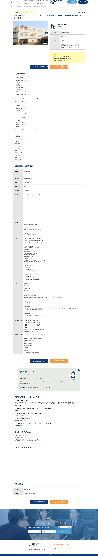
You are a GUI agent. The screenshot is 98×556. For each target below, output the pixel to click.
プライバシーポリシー (58, 550)
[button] (14, 33)
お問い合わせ (56, 548)
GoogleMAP (40, 194)
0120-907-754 (61, 544)
